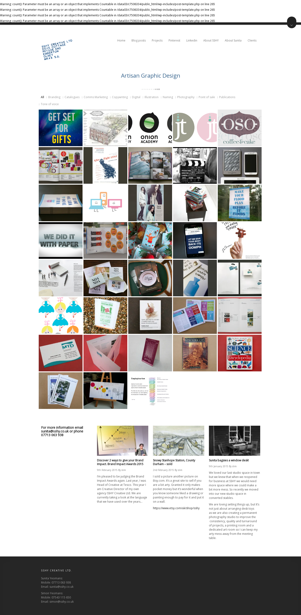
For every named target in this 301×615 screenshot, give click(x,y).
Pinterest (174, 40)
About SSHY (211, 40)
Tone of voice (50, 104)
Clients (252, 40)
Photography (185, 97)
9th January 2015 (218, 466)
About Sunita (233, 40)
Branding (54, 97)
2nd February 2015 (163, 470)
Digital (136, 97)
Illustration (152, 97)
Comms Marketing (96, 97)
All (42, 97)
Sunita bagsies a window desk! (229, 460)
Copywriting (120, 97)
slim (123, 470)
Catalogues (72, 97)
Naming (168, 97)
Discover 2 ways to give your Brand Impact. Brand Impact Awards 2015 (120, 462)
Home (121, 40)
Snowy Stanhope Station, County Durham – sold (174, 462)
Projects (157, 40)
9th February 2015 (107, 470)
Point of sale (207, 97)
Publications (227, 97)
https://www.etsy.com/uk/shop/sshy (176, 508)
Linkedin (191, 40)
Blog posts (138, 40)
